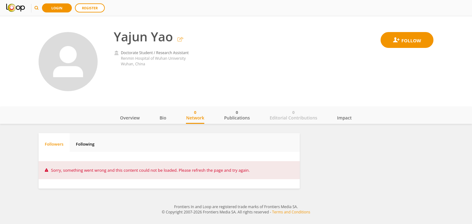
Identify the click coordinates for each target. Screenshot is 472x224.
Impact (344, 118)
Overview (130, 118)
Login (56, 8)
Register (90, 8)
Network (195, 115)
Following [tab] (85, 144)
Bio (163, 118)
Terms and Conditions (291, 212)
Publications (237, 115)
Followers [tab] (54, 144)
